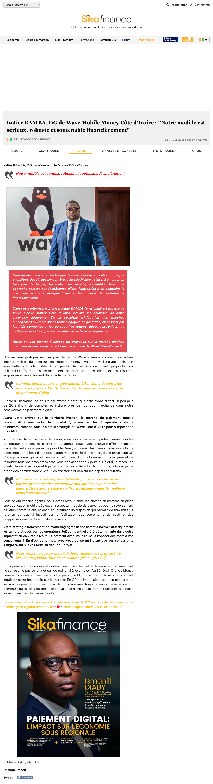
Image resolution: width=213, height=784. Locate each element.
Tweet (8, 778)
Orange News (145, 40)
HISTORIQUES (163, 151)
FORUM (196, 151)
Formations (86, 40)
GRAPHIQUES (49, 151)
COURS (16, 151)
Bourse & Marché (37, 40)
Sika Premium (64, 40)
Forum (126, 40)
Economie (13, 40)
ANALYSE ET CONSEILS (119, 151)
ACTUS (80, 151)
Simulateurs (108, 40)
